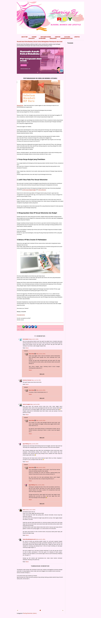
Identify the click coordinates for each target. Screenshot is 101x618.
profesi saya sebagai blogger (29, 189)
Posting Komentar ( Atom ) (30, 613)
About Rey (24, 37)
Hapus (27, 348)
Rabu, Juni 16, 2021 (40, 353)
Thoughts (31, 38)
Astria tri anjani (26, 404)
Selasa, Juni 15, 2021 (33, 339)
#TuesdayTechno (21, 314)
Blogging (67, 37)
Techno (22, 329)
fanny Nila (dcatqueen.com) (29, 539)
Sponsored (42, 38)
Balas (24, 348)
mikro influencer (42, 189)
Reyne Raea (31, 353)
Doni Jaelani (25, 339)
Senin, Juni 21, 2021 (40, 539)
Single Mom (53, 38)
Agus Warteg (26, 443)
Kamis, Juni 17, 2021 (30, 509)
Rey (20, 105)
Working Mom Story (67, 38)
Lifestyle (77, 37)
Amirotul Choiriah (27, 380)
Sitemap (34, 37)
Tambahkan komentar (40, 566)
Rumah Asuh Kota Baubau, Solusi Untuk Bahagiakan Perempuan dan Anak (39, 41)
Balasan (26, 350)
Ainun (24, 509)
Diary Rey (57, 37)
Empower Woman (46, 37)
